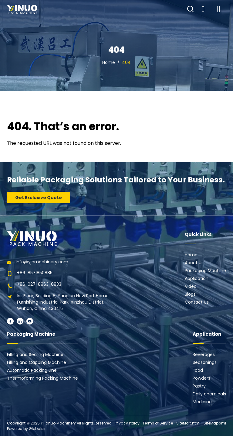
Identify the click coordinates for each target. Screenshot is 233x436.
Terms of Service (158, 423)
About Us (194, 263)
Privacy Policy (127, 423)
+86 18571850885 (34, 273)
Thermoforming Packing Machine (42, 378)
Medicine (202, 402)
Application (196, 278)
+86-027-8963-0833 (39, 284)
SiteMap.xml (215, 423)
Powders (201, 378)
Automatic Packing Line (32, 370)
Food (198, 370)
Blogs (190, 294)
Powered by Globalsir (26, 428)
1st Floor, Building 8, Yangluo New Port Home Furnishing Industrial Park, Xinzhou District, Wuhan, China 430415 (63, 302)
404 (126, 62)
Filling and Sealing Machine (35, 354)
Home (108, 62)
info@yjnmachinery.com (42, 262)
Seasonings (205, 362)
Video (191, 286)
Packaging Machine (205, 271)
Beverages (204, 354)
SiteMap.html (188, 423)
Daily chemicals (209, 394)
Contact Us (197, 302)
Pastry (199, 386)
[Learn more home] (22, 9)
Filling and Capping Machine (36, 362)
